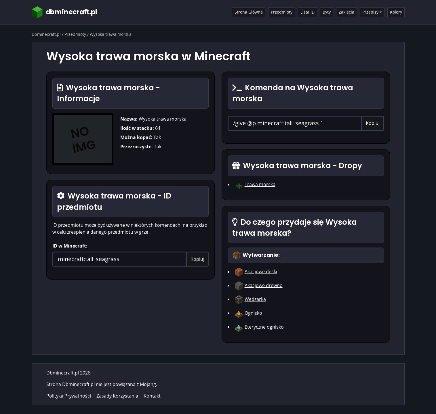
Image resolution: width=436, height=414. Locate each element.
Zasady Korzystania (117, 396)
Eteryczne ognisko (264, 327)
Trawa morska (260, 184)
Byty (327, 12)
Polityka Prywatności (68, 396)
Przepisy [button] (370, 12)
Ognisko (253, 313)
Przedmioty (281, 12)
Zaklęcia (346, 12)
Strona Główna (249, 12)
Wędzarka (255, 299)
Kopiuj (197, 259)
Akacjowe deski (261, 271)
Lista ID (307, 12)
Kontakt (152, 396)
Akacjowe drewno (264, 285)
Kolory (396, 12)
